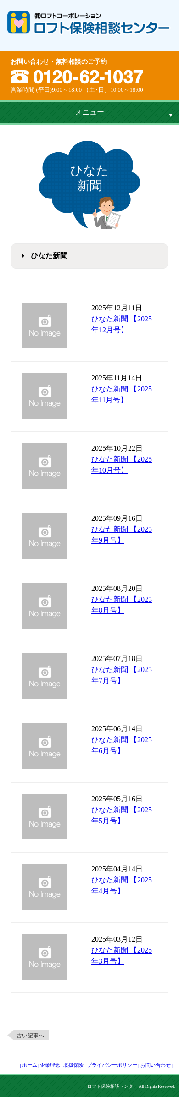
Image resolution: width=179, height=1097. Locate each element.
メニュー (89, 112)
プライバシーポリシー (112, 1065)
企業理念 (50, 1065)
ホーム (29, 1065)
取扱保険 (73, 1065)
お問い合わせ (155, 1065)
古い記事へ (30, 1035)
